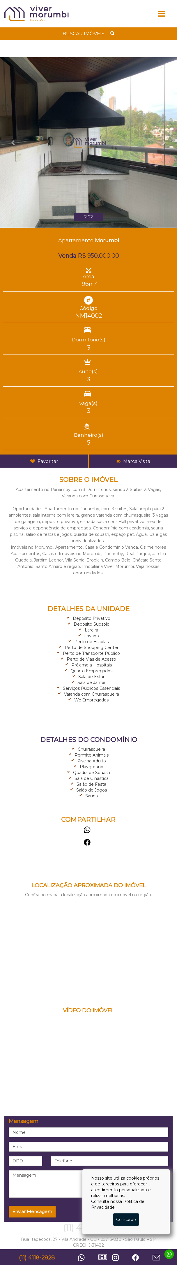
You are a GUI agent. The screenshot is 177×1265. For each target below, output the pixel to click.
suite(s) (88, 371)
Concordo (126, 1219)
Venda (67, 255)
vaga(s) (88, 403)
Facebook (88, 842)
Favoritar (44, 461)
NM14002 (88, 315)
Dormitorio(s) (88, 340)
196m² (88, 283)
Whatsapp (88, 830)
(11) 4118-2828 (37, 1257)
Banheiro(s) (88, 435)
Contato (161, 1258)
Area (88, 276)
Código (88, 308)
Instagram (120, 1257)
